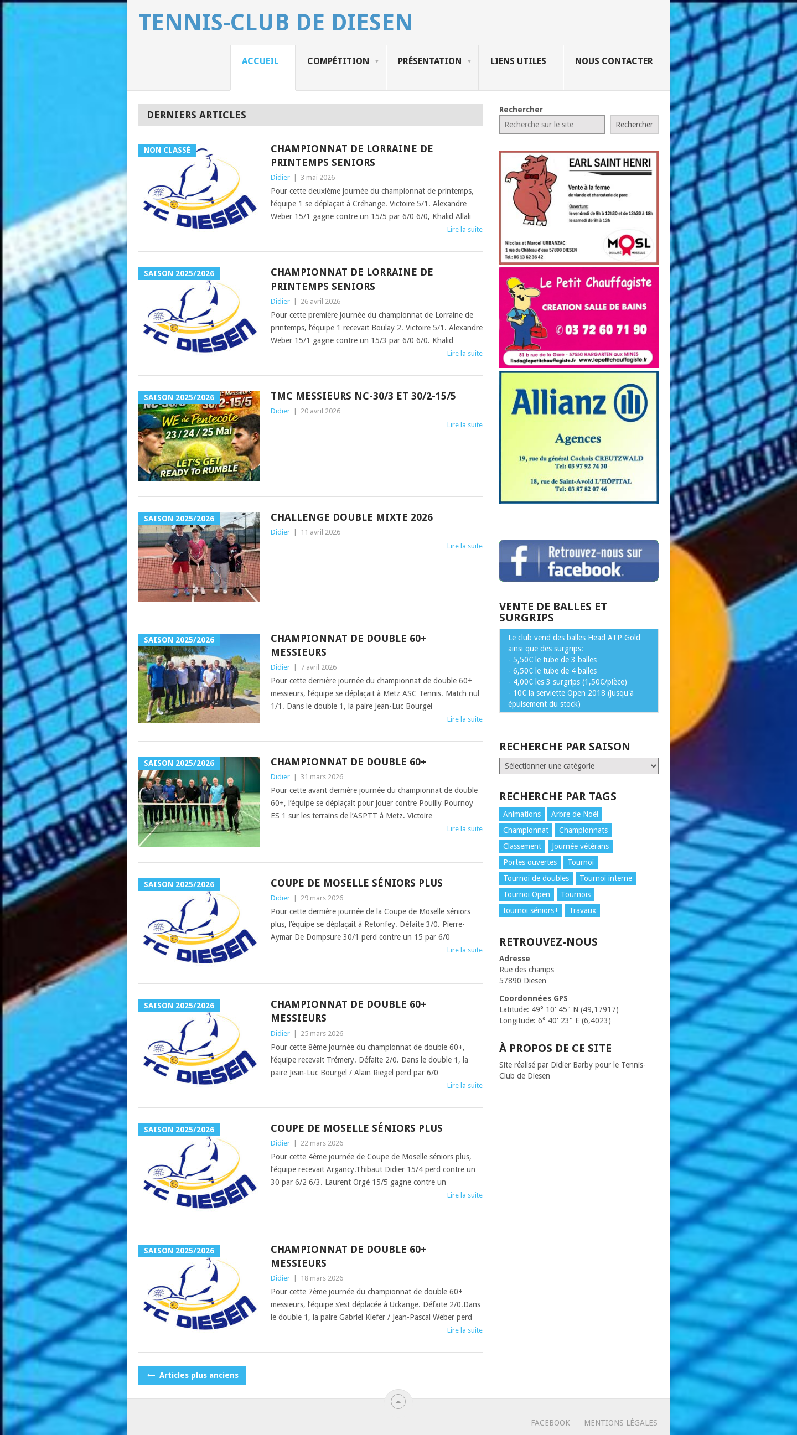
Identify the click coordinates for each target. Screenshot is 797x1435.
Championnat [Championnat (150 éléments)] (525, 830)
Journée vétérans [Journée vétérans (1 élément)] (580, 846)
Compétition (338, 61)
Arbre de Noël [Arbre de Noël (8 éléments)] (574, 814)
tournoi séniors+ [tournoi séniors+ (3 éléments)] (530, 910)
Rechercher (521, 109)
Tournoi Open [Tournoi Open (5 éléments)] (526, 894)
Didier (280, 177)
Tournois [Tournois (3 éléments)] (576, 894)
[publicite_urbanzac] (579, 261)
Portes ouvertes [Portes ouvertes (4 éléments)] (530, 862)
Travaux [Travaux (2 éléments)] (582, 910)
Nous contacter (614, 61)
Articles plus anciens (192, 1375)
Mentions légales (621, 1422)
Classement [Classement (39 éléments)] (522, 846)
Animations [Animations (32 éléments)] (522, 814)
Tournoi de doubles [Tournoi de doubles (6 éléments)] (536, 878)
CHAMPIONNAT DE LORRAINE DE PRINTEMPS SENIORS (352, 155)
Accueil (260, 61)
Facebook (550, 1422)
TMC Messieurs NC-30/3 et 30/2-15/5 (363, 396)
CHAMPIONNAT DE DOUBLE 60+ (348, 762)
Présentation (430, 61)
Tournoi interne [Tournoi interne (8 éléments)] (605, 878)
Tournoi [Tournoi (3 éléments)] (580, 862)
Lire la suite (465, 229)
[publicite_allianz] (579, 500)
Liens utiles (518, 61)
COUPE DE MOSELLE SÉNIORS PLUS (357, 883)
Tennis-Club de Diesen (275, 22)
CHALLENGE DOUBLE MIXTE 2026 (352, 517)
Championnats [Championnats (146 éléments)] (583, 830)
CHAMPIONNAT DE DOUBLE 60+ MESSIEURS (348, 645)
